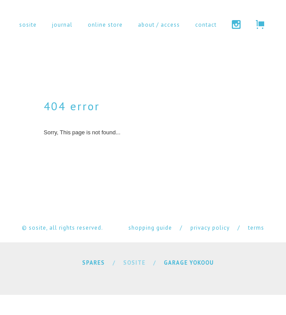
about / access (159, 24)
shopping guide (150, 227)
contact (206, 24)
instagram (236, 24)
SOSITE (134, 262)
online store (105, 24)
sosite (28, 24)
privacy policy (210, 227)
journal (62, 24)
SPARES (93, 262)
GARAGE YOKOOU (189, 262)
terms (256, 227)
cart (260, 24)
